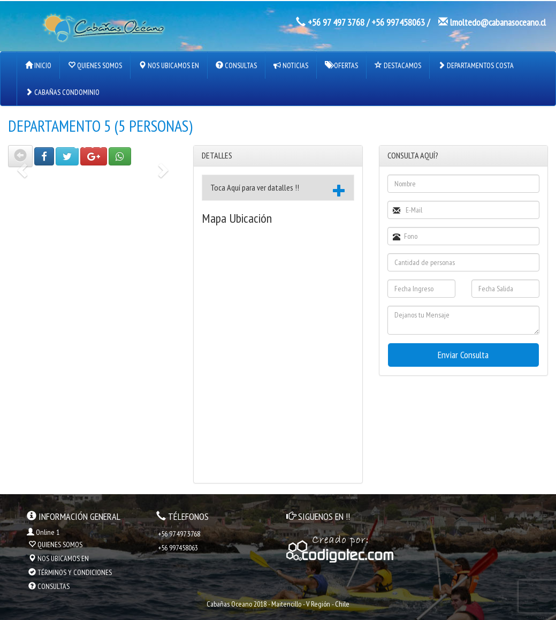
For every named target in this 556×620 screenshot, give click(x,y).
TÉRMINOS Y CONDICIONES (70, 572)
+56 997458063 (398, 22)
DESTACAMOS (398, 65)
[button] (20, 156)
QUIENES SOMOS (95, 65)
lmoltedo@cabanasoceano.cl (498, 22)
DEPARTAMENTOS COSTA (476, 65)
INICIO (38, 65)
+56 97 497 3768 (336, 22)
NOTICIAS (290, 65)
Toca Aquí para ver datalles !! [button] (277, 189)
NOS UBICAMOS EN (169, 65)
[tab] (277, 188)
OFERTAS (341, 65)
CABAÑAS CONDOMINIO (62, 92)
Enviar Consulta (463, 355)
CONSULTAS (236, 65)
